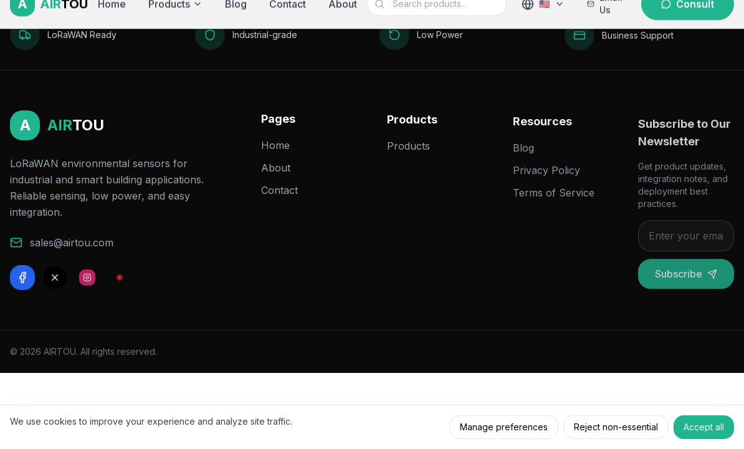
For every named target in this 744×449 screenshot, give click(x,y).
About (275, 171)
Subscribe (686, 284)
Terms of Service (553, 201)
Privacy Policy (546, 178)
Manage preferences (504, 427)
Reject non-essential (616, 427)
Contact (279, 194)
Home (275, 149)
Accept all (704, 427)
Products (408, 152)
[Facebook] (22, 279)
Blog (523, 156)
